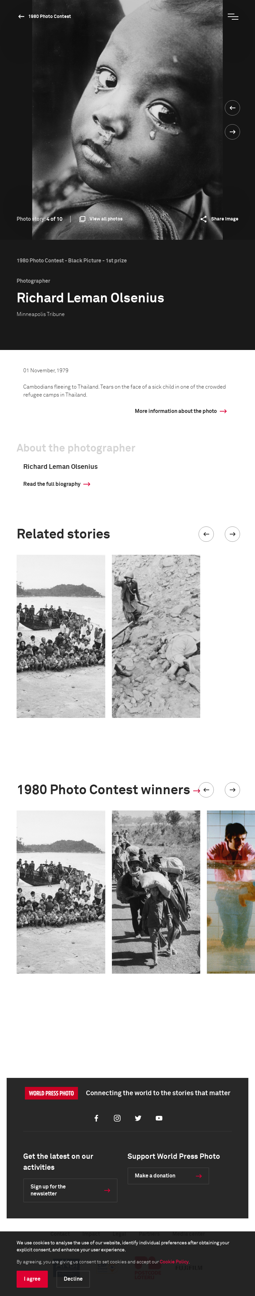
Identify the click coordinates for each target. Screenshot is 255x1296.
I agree (32, 1279)
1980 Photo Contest (49, 16)
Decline (73, 1279)
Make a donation (155, 1175)
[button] (206, 534)
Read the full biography (51, 484)
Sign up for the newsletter (48, 1190)
